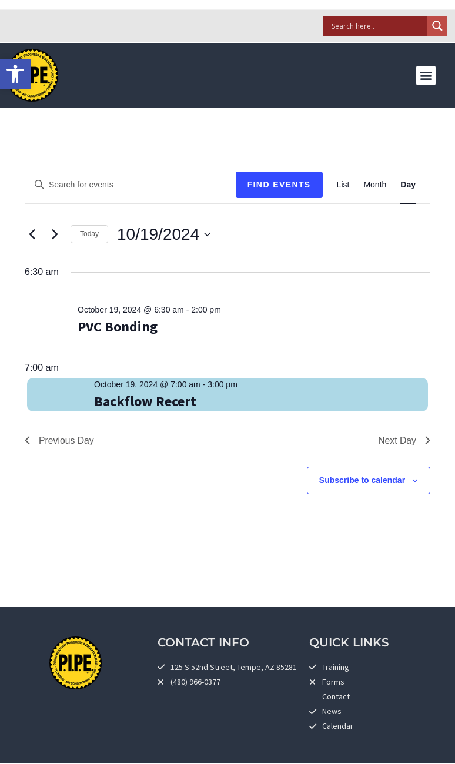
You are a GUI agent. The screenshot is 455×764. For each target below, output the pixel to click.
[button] (426, 75)
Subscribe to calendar (362, 480)
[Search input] (378, 26)
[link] (15, 74)
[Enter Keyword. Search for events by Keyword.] (130, 184)
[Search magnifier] (437, 26)
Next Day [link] (403, 440)
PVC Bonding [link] (118, 326)
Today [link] (89, 234)
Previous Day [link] (60, 440)
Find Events (279, 184)
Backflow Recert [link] (145, 401)
